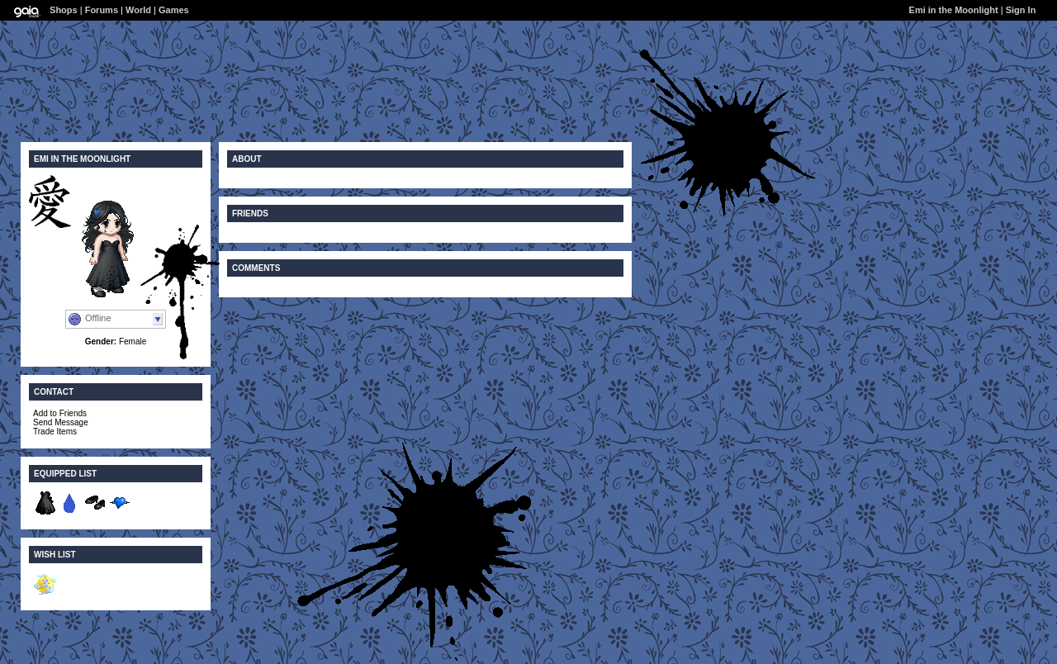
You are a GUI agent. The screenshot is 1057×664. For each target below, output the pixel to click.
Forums (101, 10)
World (138, 10)
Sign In (1021, 10)
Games (174, 10)
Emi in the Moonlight (953, 10)
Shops (64, 10)
